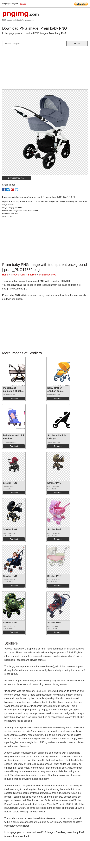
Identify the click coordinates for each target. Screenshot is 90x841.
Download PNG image (17, 178)
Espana (23, 3)
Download (14, 399)
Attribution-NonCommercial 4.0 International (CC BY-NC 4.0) (43, 197)
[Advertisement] (45, 69)
